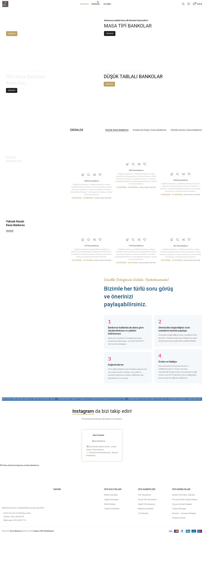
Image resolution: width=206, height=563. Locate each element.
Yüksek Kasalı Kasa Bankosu (95, 228)
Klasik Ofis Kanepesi (146, 538)
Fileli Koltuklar (110, 538)
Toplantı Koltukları (111, 543)
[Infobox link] (128, 366)
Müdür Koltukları (111, 529)
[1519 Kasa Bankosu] (136, 256)
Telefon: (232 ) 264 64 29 (13, 551)
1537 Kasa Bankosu (181, 280)
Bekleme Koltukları (145, 543)
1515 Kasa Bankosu (91, 280)
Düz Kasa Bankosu (103, 221)
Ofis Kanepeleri (144, 529)
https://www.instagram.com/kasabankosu (20, 499)
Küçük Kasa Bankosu (102, 223)
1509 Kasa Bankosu (181, 214)
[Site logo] (7, 6)
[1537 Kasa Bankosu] (181, 256)
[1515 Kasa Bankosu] (91, 256)
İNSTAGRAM (98, 469)
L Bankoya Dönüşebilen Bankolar (184, 223)
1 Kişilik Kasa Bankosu (79, 218)
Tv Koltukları (143, 547)
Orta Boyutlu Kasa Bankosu (173, 291)
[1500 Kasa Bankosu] (91, 192)
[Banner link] (49, 50)
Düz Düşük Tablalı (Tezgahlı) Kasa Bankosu (94, 286)
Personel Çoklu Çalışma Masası (185, 534)
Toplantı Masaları (179, 543)
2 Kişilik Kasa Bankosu (97, 218)
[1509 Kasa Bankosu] (181, 191)
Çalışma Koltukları (111, 534)
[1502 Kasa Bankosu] (136, 186)
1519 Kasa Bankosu (136, 280)
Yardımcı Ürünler (179, 552)
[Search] (183, 6)
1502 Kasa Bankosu (136, 205)
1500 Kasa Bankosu (91, 215)
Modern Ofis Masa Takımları (183, 529)
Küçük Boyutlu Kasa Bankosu (82, 223)
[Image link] (10, 530)
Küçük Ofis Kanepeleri (147, 534)
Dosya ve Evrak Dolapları (182, 538)
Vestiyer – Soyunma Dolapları (184, 547)
